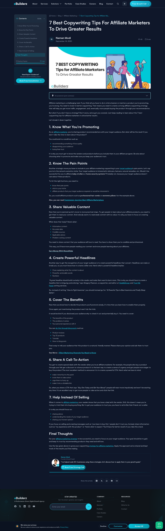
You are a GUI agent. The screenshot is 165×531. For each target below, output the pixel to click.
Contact (109, 4)
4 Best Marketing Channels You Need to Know (77, 353)
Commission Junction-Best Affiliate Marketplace (84, 200)
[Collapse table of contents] (43, 18)
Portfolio (68, 4)
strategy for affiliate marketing (101, 446)
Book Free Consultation (30, 81)
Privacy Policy (108, 527)
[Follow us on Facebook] (15, 506)
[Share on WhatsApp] (107, 481)
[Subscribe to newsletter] (89, 507)
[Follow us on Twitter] (20, 506)
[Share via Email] (117, 481)
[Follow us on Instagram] (29, 506)
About (34, 4)
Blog (101, 4)
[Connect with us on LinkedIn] (25, 506)
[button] (99, 95)
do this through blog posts (66, 328)
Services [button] (44, 4)
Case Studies (80, 4)
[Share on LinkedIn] (96, 481)
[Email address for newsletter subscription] (68, 507)
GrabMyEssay (124, 283)
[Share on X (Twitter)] (102, 481)
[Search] (118, 4)
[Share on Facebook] (112, 481)
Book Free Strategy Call (73, 467)
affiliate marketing (70, 402)
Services (100, 505)
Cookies (117, 527)
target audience (126, 168)
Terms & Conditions (127, 527)
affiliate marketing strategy (66, 439)
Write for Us (125, 505)
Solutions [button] (55, 4)
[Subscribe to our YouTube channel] (34, 506)
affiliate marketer (60, 132)
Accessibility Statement (143, 527)
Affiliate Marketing (70, 16)
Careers (92, 4)
